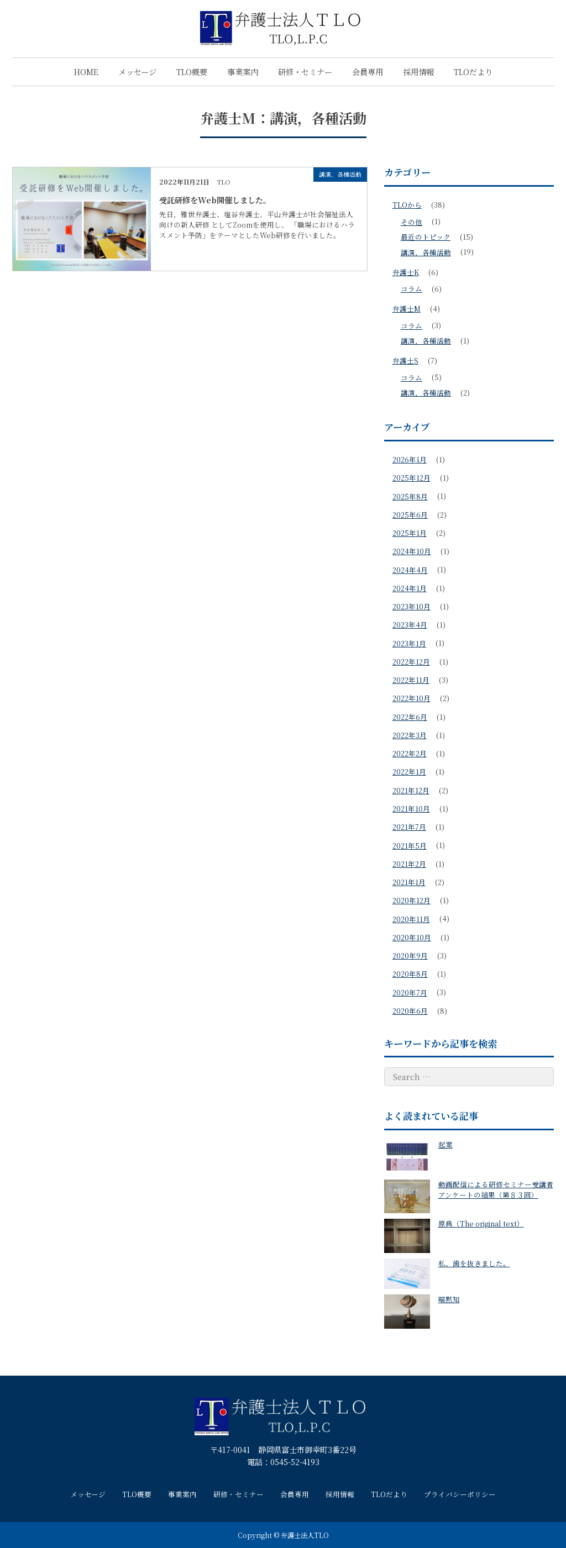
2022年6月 (409, 717)
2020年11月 (411, 919)
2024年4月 (410, 570)
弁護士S (405, 360)
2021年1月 (409, 882)
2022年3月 (409, 735)
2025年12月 (411, 477)
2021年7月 (409, 827)
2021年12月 (410, 790)
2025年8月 (410, 496)
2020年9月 (410, 955)
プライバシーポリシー (460, 1494)
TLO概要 (191, 71)
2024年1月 (409, 588)
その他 (411, 222)
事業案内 (242, 71)
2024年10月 (411, 551)
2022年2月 (409, 753)
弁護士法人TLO (305, 1535)
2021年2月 (409, 864)
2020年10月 (411, 937)
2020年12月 (411, 900)
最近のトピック (425, 236)
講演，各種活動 (426, 252)
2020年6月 (410, 1010)
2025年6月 (410, 514)
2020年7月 (409, 992)
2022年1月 (409, 771)
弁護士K (405, 272)
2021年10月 (411, 808)
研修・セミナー (305, 71)
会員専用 (367, 71)
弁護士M (406, 308)
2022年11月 (410, 680)
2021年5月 (409, 845)
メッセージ (137, 71)
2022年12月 (411, 661)
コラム (411, 288)
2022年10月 (411, 698)
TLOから (407, 204)
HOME (86, 71)
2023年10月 (411, 606)
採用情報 (418, 71)
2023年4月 (409, 624)
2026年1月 (409, 459)
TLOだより (473, 71)
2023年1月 (409, 643)
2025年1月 (409, 533)
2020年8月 (410, 973)
